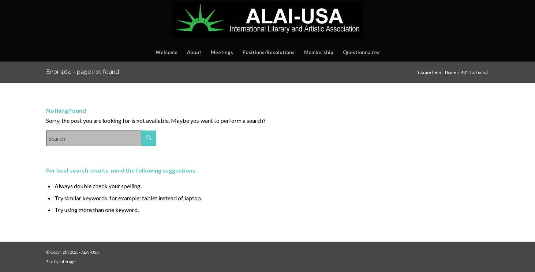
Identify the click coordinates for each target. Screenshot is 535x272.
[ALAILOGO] (267, 21)
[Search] (101, 138)
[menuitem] (166, 52)
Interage (67, 261)
